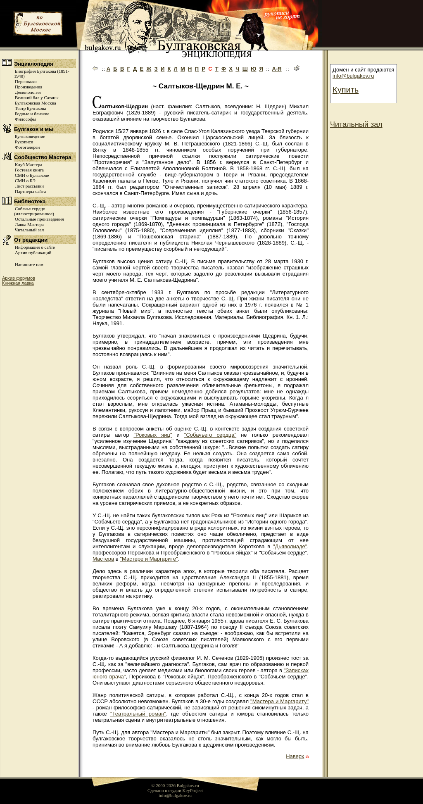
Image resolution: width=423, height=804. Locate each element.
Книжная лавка (18, 283)
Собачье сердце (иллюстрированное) (34, 211)
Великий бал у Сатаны (37, 97)
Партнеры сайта (30, 191)
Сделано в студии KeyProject (175, 790)
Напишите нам (29, 264)
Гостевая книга (29, 169)
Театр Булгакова (30, 108)
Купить (346, 89)
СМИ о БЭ (25, 180)
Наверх (295, 756)
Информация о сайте (35, 247)
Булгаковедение (30, 136)
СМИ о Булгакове (32, 175)
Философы (25, 119)
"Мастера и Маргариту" (279, 701)
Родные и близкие (32, 113)
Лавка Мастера (29, 224)
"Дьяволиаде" (290, 546)
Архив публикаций (33, 252)
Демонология (28, 92)
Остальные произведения (39, 218)
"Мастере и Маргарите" (149, 559)
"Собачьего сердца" (210, 435)
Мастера (103, 559)
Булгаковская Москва (35, 102)
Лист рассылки (29, 185)
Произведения (28, 86)
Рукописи (24, 141)
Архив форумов (18, 278)
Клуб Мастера (28, 164)
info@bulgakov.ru (353, 76)
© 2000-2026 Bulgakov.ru (175, 785)
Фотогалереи (27, 147)
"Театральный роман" (138, 714)
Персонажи (26, 81)
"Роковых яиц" (152, 435)
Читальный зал (29, 229)
